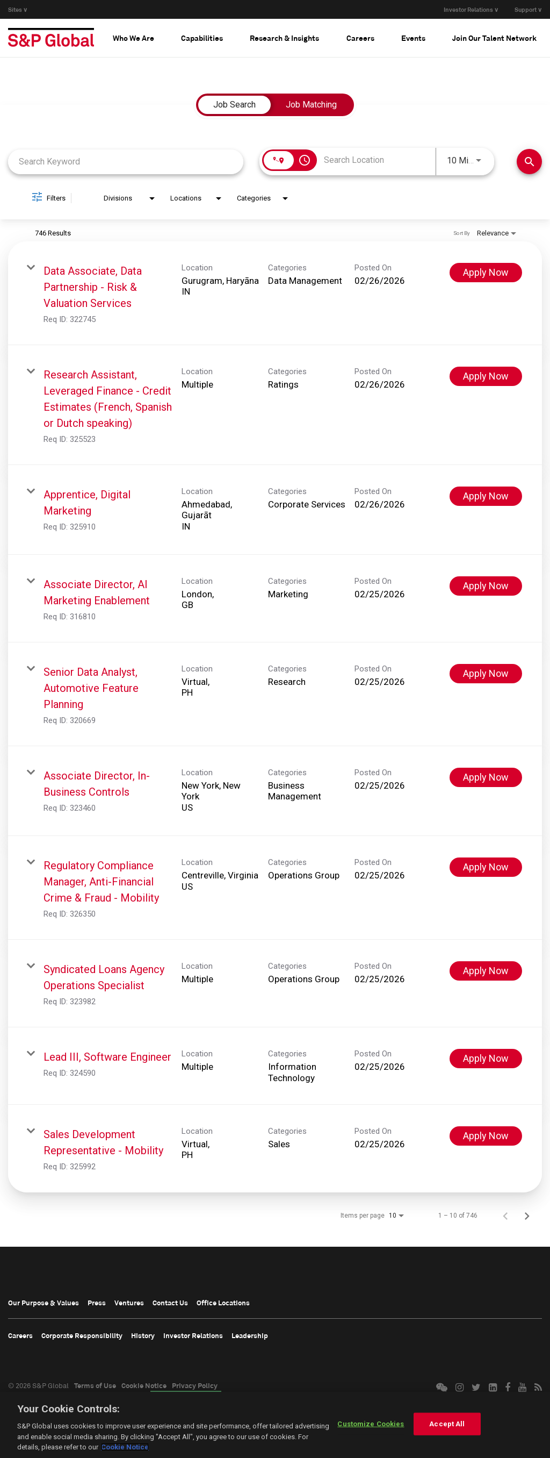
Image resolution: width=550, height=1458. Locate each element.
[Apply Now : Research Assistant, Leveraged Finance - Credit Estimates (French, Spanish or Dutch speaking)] (486, 376)
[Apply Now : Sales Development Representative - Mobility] (486, 1136)
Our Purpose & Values (43, 1302)
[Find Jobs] (529, 161)
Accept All (447, 1424)
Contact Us (170, 1302)
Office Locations (223, 1302)
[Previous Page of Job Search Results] (505, 1215)
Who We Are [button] (133, 37)
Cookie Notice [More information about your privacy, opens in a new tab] (125, 1447)
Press (97, 1302)
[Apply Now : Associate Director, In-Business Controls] (486, 777)
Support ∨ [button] (528, 9)
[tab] (133, 37)
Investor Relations (193, 1335)
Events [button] (413, 37)
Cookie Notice (144, 1385)
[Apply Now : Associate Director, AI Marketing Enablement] (486, 586)
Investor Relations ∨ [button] (471, 9)
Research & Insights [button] (284, 37)
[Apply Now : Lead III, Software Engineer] (486, 1058)
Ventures (129, 1302)
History (143, 1335)
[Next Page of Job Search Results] (527, 1215)
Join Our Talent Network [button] (494, 37)
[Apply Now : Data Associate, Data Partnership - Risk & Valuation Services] (486, 272)
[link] (275, 293)
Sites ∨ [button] (17, 9)
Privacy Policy (195, 1385)
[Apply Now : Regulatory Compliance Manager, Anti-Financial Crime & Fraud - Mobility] (486, 867)
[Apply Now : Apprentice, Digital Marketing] (486, 496)
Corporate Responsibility (81, 1335)
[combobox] (126, 161)
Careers (20, 1335)
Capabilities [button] (202, 37)
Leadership (249, 1335)
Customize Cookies (370, 1424)
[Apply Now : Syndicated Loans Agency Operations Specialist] (486, 971)
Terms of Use (95, 1385)
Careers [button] (360, 37)
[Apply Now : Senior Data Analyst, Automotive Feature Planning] (486, 673)
